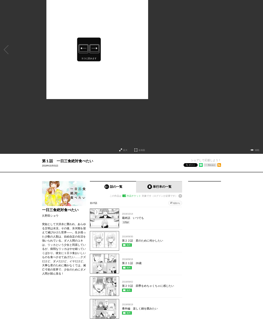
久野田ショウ (50, 215)
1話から (176, 203)
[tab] (113, 187)
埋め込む (212, 165)
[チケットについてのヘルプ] (180, 196)
